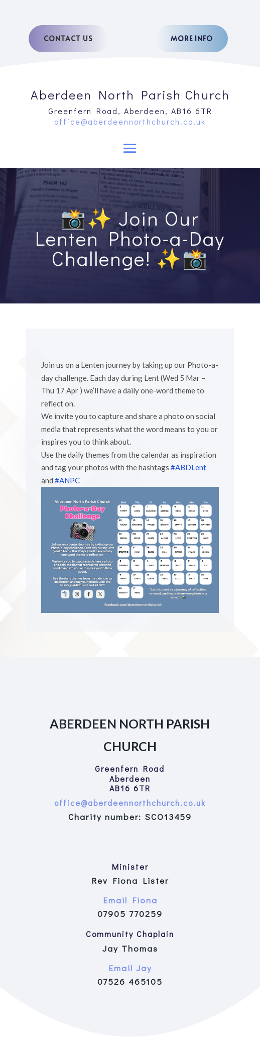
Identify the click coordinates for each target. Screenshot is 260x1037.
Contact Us (68, 38)
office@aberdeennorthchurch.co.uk (130, 121)
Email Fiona (130, 900)
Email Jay (130, 968)
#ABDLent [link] (188, 467)
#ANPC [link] (67, 480)
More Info (192, 38)
